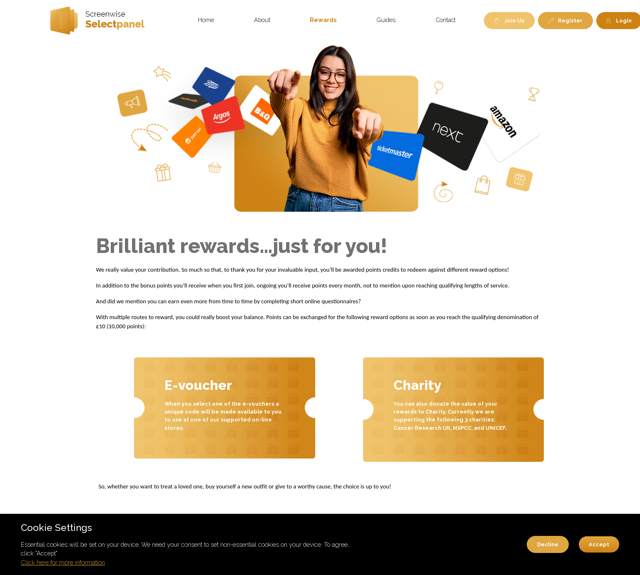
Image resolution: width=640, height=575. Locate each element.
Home (206, 19)
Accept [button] (599, 544)
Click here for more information (63, 562)
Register (565, 20)
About (262, 19)
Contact (446, 19)
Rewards (323, 19)
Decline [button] (547, 544)
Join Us (509, 20)
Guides (386, 19)
